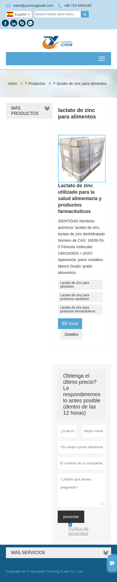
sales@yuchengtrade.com (33, 5)
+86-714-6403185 (78, 5)
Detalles (71, 334)
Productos (36, 83)
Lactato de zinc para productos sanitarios (74, 297)
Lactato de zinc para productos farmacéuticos (77, 309)
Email (70, 323)
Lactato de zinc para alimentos (74, 284)
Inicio (12, 83)
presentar (71, 517)
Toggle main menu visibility (102, 57)
